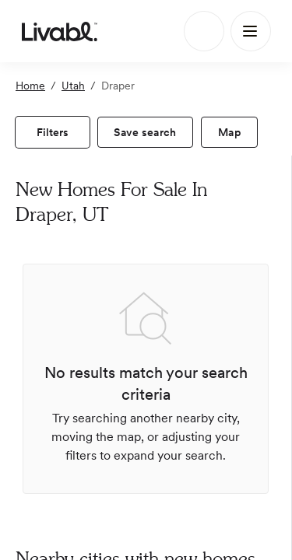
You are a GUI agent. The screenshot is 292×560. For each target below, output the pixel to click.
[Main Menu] (250, 31)
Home (30, 85)
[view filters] (53, 132)
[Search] (204, 31)
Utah (73, 85)
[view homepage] (59, 31)
